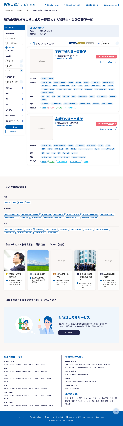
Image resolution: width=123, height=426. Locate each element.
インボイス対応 (70, 367)
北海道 (6, 364)
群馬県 (18, 371)
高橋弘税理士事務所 (69, 118)
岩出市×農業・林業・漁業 (24, 233)
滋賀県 (37, 388)
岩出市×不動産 (63, 229)
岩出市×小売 (28, 229)
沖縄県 (50, 405)
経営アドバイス (90, 381)
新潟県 (6, 378)
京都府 (12, 388)
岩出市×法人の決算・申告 (12, 214)
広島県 (24, 395)
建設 (66, 398)
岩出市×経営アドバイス (72, 217)
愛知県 (6, 381)
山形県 (37, 364)
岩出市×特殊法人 (53, 233)
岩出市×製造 (18, 229)
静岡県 (49, 378)
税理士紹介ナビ (9, 10)
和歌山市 (7, 202)
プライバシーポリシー (36, 417)
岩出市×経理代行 (58, 214)
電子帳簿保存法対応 (84, 367)
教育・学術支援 (76, 401)
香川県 (43, 395)
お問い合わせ (100, 417)
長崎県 (18, 405)
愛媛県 (49, 395)
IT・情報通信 (103, 398)
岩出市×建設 (8, 229)
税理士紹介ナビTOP (51, 5)
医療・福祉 (109, 401)
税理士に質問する (91, 5)
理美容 (67, 401)
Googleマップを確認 (64, 58)
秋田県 (30, 364)
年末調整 (99, 364)
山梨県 (30, 378)
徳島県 (37, 395)
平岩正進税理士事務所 (70, 51)
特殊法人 (68, 404)
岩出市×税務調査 (36, 217)
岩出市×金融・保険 (76, 229)
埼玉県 (24, 371)
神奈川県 (44, 371)
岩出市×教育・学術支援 (102, 229)
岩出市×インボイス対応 (73, 214)
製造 (71, 398)
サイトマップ (23, 417)
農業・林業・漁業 (97, 401)
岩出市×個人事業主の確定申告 (30, 214)
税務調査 (101, 367)
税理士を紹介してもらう (71, 5)
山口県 (30, 395)
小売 (76, 398)
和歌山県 (19, 10)
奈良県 (24, 388)
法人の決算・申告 (71, 364)
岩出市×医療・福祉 (40, 233)
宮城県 (24, 364)
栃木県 (12, 371)
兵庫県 (18, 388)
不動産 (95, 398)
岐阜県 (43, 378)
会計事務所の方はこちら (109, 5)
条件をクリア (14, 131)
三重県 (30, 388)
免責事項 (47, 417)
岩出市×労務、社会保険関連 (89, 217)
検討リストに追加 (106, 62)
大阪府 (6, 388)
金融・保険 (114, 398)
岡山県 (18, 395)
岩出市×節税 (24, 217)
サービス (87, 401)
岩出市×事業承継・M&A (11, 217)
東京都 (37, 371)
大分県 (30, 405)
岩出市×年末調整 (46, 214)
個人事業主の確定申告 (87, 364)
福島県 (43, 364)
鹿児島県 (44, 405)
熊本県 (24, 405)
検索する (16, 127)
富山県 (12, 378)
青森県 (12, 364)
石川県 (18, 378)
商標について (70, 417)
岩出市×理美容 (88, 229)
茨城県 (6, 371)
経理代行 (107, 364)
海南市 (14, 202)
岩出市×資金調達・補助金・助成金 (53, 217)
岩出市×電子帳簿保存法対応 (90, 214)
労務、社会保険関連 (72, 388)
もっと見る (68, 332)
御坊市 (21, 202)
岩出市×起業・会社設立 (107, 214)
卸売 (80, 398)
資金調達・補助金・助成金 (74, 381)
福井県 (24, 378)
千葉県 (30, 371)
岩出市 (27, 10)
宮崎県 (37, 405)
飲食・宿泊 (87, 398)
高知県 (6, 398)
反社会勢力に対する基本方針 (85, 417)
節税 (94, 367)
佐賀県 (12, 405)
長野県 (37, 378)
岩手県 (18, 364)
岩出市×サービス (9, 233)
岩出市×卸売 (39, 229)
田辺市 (28, 202)
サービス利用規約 (58, 417)
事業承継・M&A (83, 374)
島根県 (12, 395)
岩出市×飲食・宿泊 (51, 229)
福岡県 (6, 405)
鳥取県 (6, 395)
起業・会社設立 (70, 374)
